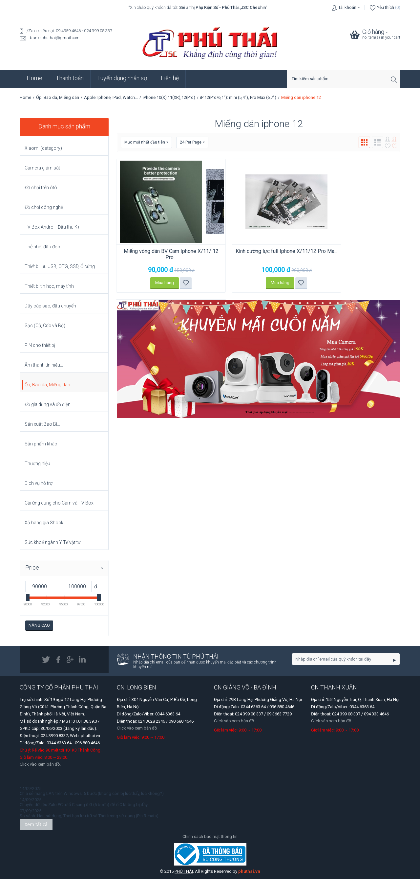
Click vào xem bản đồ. (40, 764)
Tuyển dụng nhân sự (122, 78)
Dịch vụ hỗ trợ (38, 483)
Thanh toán (70, 78)
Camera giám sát (42, 167)
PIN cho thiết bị (40, 345)
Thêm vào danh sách (176, 282)
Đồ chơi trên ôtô (41, 187)
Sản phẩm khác (41, 443)
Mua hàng (155, 282)
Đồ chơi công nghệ (44, 207)
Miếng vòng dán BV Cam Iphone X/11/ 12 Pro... (162, 254)
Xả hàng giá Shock (44, 522)
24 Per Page (192, 142)
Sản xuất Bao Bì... (42, 424)
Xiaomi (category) (43, 148)
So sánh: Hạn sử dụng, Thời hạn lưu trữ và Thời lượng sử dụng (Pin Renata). (89, 815)
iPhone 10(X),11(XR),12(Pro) (169, 97)
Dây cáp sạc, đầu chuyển (50, 305)
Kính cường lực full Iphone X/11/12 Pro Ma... (258, 254)
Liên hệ (170, 78)
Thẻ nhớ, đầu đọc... (44, 246)
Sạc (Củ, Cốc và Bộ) (45, 325)
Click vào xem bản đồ (137, 728)
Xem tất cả (36, 824)
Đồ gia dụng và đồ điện (48, 404)
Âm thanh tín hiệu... (44, 365)
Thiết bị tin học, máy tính (49, 286)
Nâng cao (39, 625)
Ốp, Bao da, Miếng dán (57, 97)
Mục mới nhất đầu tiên (146, 142)
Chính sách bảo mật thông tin (210, 836)
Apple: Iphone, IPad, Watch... (111, 97)
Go (394, 660)
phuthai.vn (249, 871)
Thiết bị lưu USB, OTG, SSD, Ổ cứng (60, 266)
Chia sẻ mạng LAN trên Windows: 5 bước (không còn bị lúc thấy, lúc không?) (92, 793)
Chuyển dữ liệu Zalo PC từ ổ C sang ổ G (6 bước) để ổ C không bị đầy (84, 804)
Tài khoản (347, 7)
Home (34, 78)
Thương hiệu (37, 463)
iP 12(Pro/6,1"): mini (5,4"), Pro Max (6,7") (238, 97)
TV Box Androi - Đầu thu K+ (52, 227)
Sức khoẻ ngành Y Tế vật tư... (54, 542)
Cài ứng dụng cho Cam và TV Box (59, 503)
